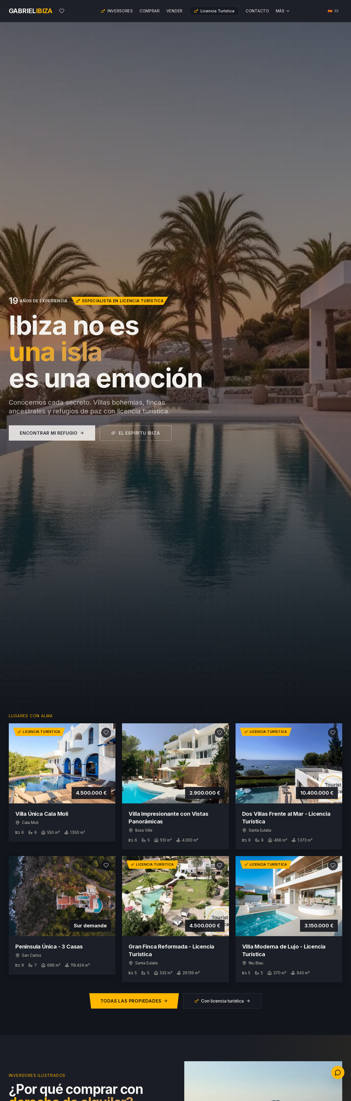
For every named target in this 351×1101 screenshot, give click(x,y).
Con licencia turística (222, 1001)
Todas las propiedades (134, 1001)
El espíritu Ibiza (135, 440)
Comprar (150, 11)
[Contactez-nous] (337, 1072)
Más (283, 11)
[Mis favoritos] (62, 11)
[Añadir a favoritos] (106, 733)
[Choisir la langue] (333, 11)
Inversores (117, 11)
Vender (174, 11)
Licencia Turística (214, 11)
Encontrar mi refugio (52, 440)
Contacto (257, 11)
